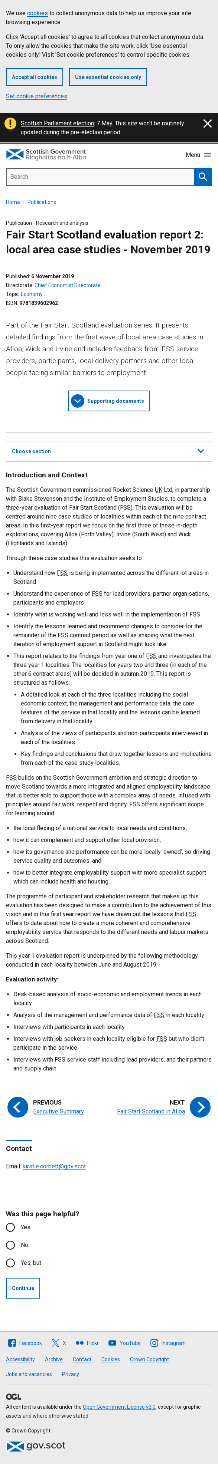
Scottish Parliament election (57, 123)
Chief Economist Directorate (68, 285)
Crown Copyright (149, 1359)
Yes (25, 1227)
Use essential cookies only (108, 77)
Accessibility (20, 1359)
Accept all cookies (34, 77)
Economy (32, 294)
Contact (82, 1359)
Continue (23, 1288)
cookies (37, 13)
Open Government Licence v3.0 (119, 1407)
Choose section (108, 450)
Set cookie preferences (36, 96)
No (24, 1244)
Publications (41, 202)
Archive (54, 1359)
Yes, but (31, 1262)
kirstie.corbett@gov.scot (54, 1166)
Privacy (70, 1374)
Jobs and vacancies (29, 1374)
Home (13, 202)
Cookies (110, 1359)
